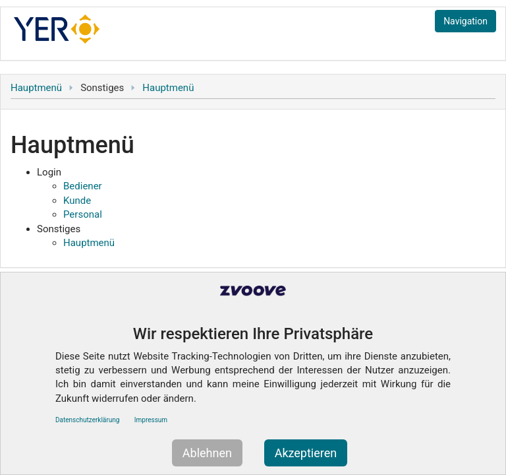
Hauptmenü (36, 88)
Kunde (77, 200)
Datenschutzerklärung (87, 420)
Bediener (82, 186)
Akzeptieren (306, 453)
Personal (82, 214)
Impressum (150, 420)
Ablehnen (207, 453)
